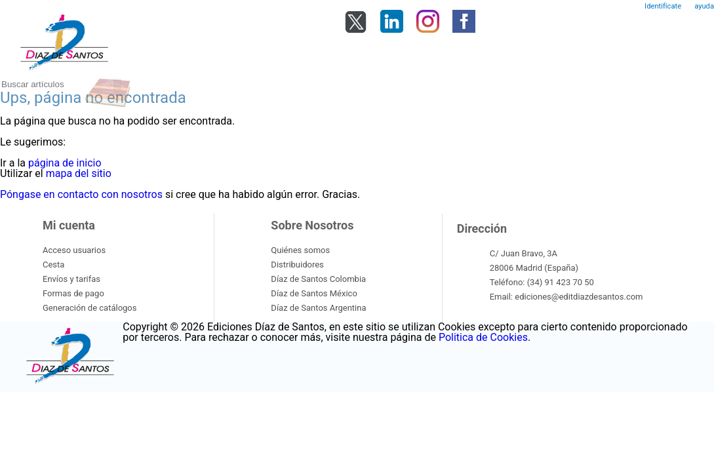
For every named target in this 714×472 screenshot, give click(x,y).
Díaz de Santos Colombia (318, 279)
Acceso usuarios (74, 250)
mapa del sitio (78, 173)
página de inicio (65, 163)
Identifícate (663, 6)
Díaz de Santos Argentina (318, 308)
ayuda (704, 6)
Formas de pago (73, 293)
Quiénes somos (300, 250)
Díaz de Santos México (314, 293)
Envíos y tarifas (71, 279)
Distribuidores (297, 264)
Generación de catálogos (89, 308)
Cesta (53, 264)
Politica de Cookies (483, 337)
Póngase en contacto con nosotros (81, 194)
